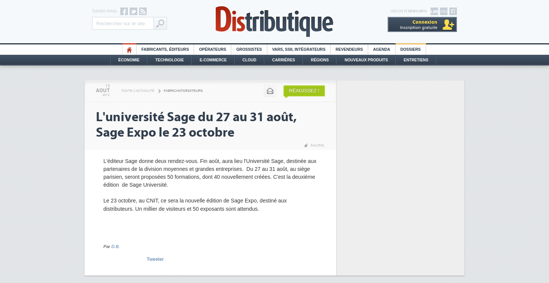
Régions (320, 60)
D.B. (115, 246)
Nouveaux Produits (366, 60)
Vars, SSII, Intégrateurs (299, 49)
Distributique (274, 22)
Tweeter (155, 259)
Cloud (249, 60)
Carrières (283, 60)
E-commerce (213, 60)
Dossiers (410, 49)
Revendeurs (349, 49)
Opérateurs (212, 49)
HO (129, 49)
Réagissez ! (304, 90)
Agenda (381, 49)
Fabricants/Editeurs (183, 91)
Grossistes (249, 49)
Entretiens (416, 60)
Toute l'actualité (138, 91)
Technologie (169, 60)
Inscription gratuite (418, 24)
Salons (317, 145)
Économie (129, 60)
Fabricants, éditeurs (165, 49)
